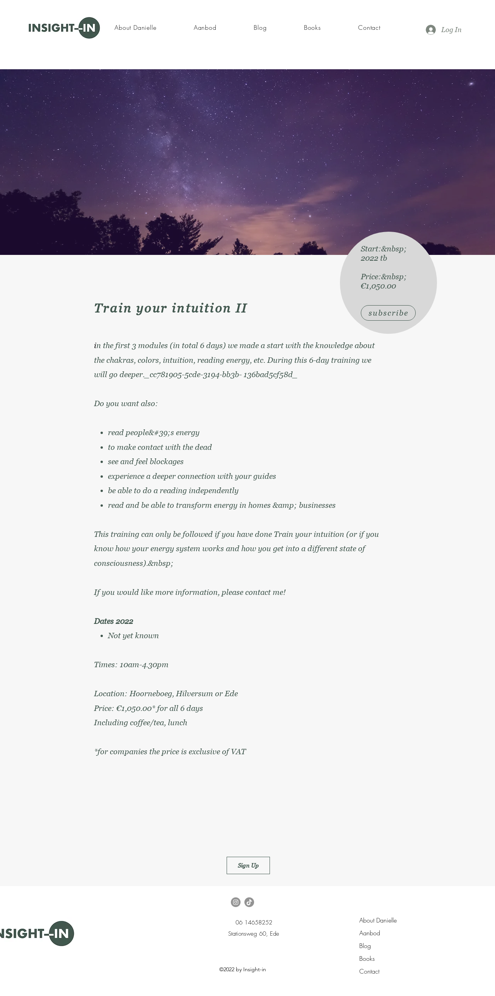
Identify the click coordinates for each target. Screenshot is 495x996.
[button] (205, 27)
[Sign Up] (248, 865)
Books (367, 958)
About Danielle (378, 920)
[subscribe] (388, 313)
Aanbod (369, 933)
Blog (365, 945)
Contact (369, 971)
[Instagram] (236, 902)
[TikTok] (249, 902)
